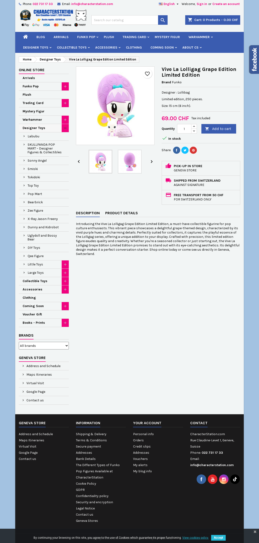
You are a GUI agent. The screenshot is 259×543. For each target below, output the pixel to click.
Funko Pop (86, 37)
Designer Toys (35, 47)
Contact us (35, 400)
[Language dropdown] (169, 4)
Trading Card (134, 37)
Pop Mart (35, 194)
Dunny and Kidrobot (43, 227)
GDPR (80, 490)
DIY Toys (34, 248)
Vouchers (140, 459)
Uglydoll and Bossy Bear (42, 237)
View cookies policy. (195, 537)
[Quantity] (184, 129)
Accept (218, 537)
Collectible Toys (72, 47)
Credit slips (142, 446)
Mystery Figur (167, 37)
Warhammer (199, 37)
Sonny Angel (37, 161)
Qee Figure (36, 256)
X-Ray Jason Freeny (43, 219)
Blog (40, 37)
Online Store (32, 70)
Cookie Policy (86, 484)
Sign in (202, 4)
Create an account (226, 4)
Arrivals (61, 37)
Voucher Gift (32, 314)
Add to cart (218, 128)
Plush (109, 37)
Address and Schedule (43, 366)
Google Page (35, 392)
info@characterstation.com (92, 4)
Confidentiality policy (92, 496)
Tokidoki (34, 177)
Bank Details (86, 459)
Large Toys (36, 273)
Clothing (134, 47)
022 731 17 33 (43, 4)
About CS (190, 47)
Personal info (143, 434)
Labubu (33, 136)
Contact (199, 423)
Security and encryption (94, 502)
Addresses (84, 453)
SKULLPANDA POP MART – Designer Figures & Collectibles (44, 148)
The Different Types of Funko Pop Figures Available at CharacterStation (98, 471)
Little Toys (35, 264)
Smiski (33, 169)
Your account (147, 423)
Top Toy (33, 186)
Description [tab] (88, 213)
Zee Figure (35, 211)
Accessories (106, 47)
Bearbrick (35, 202)
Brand (166, 82)
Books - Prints (34, 323)
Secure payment (88, 446)
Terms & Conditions (91, 440)
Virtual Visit (35, 383)
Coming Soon (162, 47)
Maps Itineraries (39, 375)
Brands (26, 335)
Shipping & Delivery (91, 434)
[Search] (129, 20)
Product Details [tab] (121, 213)
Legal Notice (85, 508)
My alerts (140, 465)
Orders (138, 440)
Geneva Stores (87, 521)
